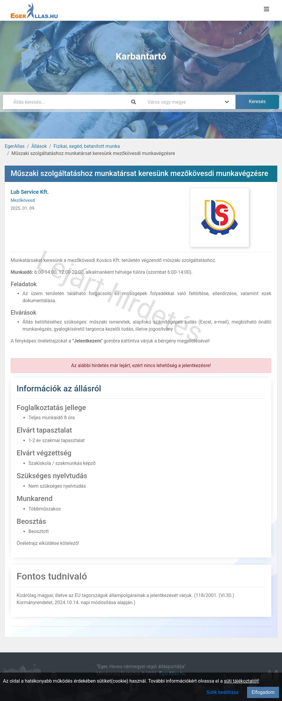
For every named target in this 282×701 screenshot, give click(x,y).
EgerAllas (15, 146)
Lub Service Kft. (30, 192)
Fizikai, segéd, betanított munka (87, 146)
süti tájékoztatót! (241, 681)
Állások (39, 146)
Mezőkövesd (23, 200)
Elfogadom (263, 692)
